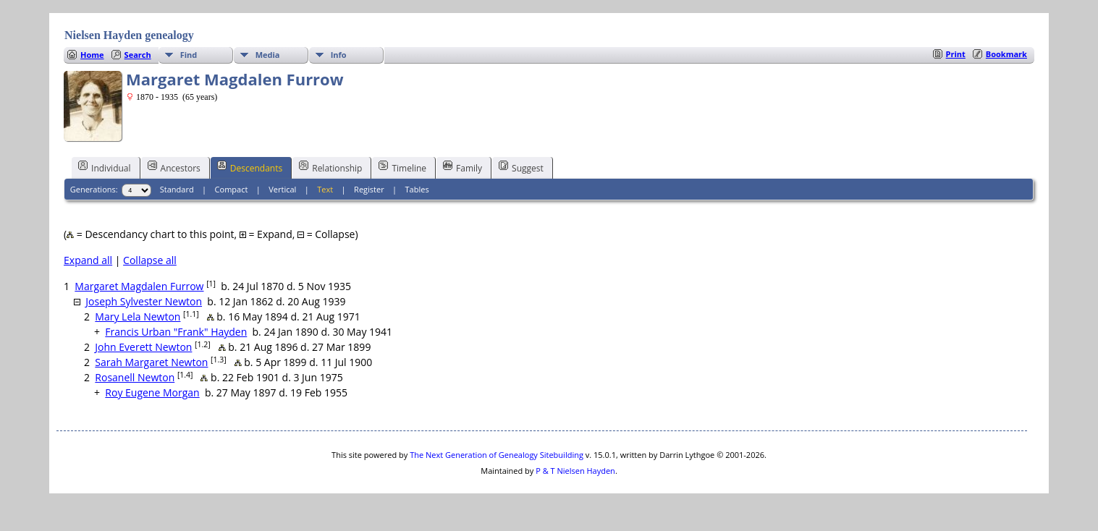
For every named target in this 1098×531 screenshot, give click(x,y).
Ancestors (174, 167)
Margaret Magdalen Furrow (139, 286)
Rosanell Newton (134, 377)
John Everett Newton (143, 347)
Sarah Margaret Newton (151, 362)
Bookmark (1006, 53)
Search (137, 54)
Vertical (282, 189)
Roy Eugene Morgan (152, 392)
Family (462, 167)
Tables (417, 189)
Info (339, 54)
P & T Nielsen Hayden (575, 470)
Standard (177, 189)
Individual (104, 167)
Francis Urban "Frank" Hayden (176, 332)
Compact (231, 189)
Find (189, 54)
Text (325, 189)
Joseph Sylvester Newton (143, 301)
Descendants (249, 167)
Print (956, 53)
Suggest (521, 167)
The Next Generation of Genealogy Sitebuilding (496, 454)
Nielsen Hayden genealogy (129, 35)
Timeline (402, 167)
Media (268, 54)
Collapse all (150, 260)
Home (92, 54)
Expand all (88, 260)
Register (369, 189)
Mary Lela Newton (137, 316)
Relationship (330, 167)
